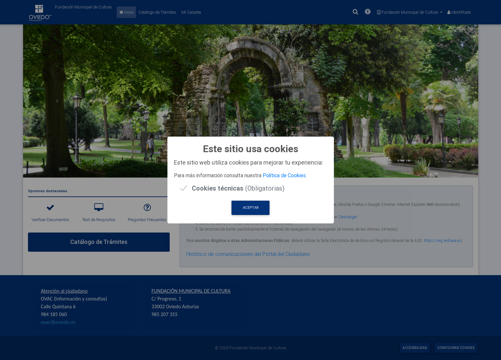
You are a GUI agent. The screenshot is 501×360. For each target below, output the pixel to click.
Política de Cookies (284, 175)
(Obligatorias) (238, 188)
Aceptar (250, 207)
